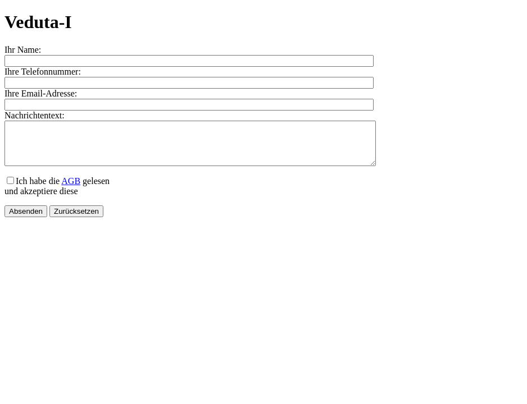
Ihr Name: (22, 49)
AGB (70, 189)
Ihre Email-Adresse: (40, 93)
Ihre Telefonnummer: (42, 71)
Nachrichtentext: (34, 115)
